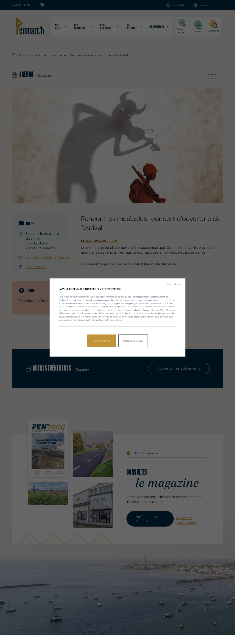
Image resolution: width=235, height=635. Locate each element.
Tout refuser (175, 286)
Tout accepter (102, 339)
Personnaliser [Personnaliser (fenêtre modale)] (132, 339)
